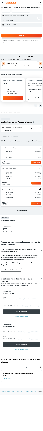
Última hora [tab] (14, 136)
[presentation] (39, 7)
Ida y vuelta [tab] (5, 136)
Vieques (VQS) (7, 378)
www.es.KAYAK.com (6, 391)
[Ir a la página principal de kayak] (11, 3)
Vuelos (13, 391)
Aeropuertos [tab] (5, 367)
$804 (3, 7)
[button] (3, 2)
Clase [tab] (13, 367)
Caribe (27, 391)
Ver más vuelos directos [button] (21, 316)
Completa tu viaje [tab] (22, 367)
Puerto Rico (33, 391)
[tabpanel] (21, 176)
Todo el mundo (20, 391)
